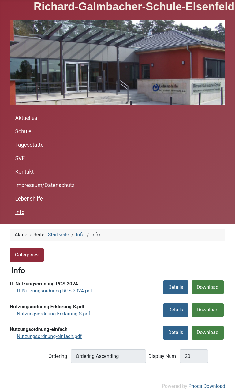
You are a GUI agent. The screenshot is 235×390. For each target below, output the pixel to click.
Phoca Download (206, 386)
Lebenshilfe (29, 199)
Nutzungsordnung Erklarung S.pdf (53, 314)
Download (207, 287)
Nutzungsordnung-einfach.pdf (49, 336)
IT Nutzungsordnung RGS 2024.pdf (54, 291)
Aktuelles (26, 118)
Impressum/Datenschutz (45, 185)
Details (175, 287)
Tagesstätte (29, 145)
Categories (27, 255)
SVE (20, 158)
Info (20, 212)
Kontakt (24, 172)
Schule (23, 131)
